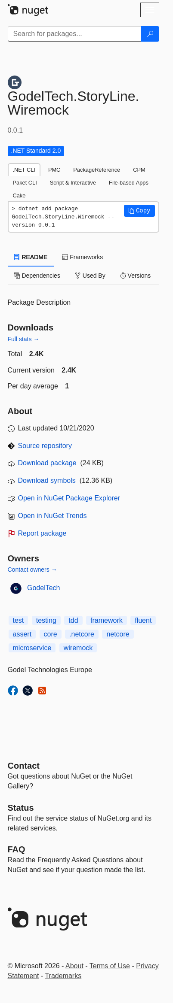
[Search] (150, 34)
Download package (47, 463)
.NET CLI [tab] (24, 170)
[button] (139, 211)
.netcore (81, 634)
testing (46, 620)
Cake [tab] (19, 195)
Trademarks (63, 975)
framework (106, 620)
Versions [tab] (135, 275)
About (74, 966)
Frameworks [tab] (82, 257)
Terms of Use (110, 966)
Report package (42, 533)
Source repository (45, 445)
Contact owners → (32, 569)
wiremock (78, 647)
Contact (24, 765)
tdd (73, 620)
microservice (32, 647)
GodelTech (43, 587)
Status (21, 807)
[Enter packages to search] (75, 34)
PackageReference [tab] (96, 170)
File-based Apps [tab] (128, 182)
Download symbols (47, 480)
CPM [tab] (139, 170)
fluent (143, 620)
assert (22, 634)
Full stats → (24, 339)
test (18, 620)
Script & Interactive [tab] (73, 182)
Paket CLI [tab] (25, 182)
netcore (117, 634)
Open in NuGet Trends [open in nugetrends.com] (52, 515)
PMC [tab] (54, 170)
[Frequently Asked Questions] (16, 849)
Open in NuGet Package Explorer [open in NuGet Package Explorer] (69, 498)
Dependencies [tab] (37, 275)
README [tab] (31, 257)
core (50, 634)
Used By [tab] (90, 275)
